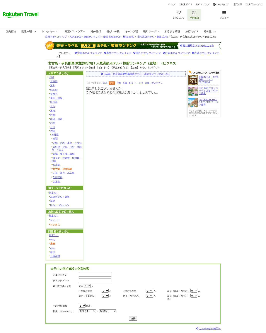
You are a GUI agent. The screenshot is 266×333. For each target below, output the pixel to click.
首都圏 (53, 94)
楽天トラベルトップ (56, 36)
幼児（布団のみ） (132, 296)
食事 (125, 83)
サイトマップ (202, 4)
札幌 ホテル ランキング (89, 52)
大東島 (56, 181)
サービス (138, 83)
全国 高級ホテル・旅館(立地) (118, 36)
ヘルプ (171, 4)
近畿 (52, 114)
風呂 (131, 83)
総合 (105, 83)
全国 (51, 77)
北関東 (53, 89)
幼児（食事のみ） (87, 296)
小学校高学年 (85, 291)
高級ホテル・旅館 (59, 196)
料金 (63, 311)
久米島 (56, 164)
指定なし (54, 192)
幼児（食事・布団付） (178, 291)
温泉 (52, 201)
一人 (52, 239)
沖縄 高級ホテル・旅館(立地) (152, 36)
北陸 (52, 106)
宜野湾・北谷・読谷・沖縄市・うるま (67, 148)
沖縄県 (55, 134)
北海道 (53, 81)
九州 (52, 127)
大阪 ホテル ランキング (206, 52)
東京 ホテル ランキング (119, 52)
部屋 (119, 83)
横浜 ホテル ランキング (148, 52)
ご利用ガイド (185, 4)
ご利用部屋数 (60, 306)
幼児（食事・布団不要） (177, 297)
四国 (52, 123)
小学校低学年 (129, 291)
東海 (52, 110)
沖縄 (52, 131)
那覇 (55, 138)
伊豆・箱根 (56, 98)
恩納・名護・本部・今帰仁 (67, 142)
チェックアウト (61, 280)
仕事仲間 (55, 256)
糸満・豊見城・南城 (63, 154)
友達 (52, 252)
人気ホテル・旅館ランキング (85, 36)
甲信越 (53, 102)
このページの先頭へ (210, 328)
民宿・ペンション (59, 205)
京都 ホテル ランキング (177, 52)
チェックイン (60, 274)
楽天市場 (237, 4)
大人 (81, 286)
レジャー (55, 219)
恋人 (52, 248)
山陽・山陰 (56, 119)
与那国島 (57, 177)
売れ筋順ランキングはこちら (198, 45)
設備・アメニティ (154, 83)
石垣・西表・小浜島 (63, 173)
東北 (52, 85)
